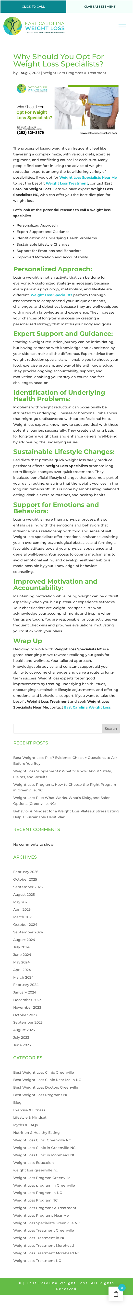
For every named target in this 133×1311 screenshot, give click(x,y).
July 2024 (21, 947)
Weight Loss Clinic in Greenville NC (44, 1148)
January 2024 (24, 992)
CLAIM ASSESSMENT (99, 6)
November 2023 (27, 1007)
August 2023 (24, 1030)
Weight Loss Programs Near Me (41, 1215)
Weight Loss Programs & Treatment (74, 73)
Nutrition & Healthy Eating (36, 1132)
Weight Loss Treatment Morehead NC (46, 1253)
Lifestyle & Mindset (30, 1117)
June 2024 (22, 954)
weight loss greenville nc (35, 1170)
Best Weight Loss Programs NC (40, 1095)
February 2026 (25, 872)
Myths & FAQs (25, 1125)
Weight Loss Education (33, 1162)
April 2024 (22, 970)
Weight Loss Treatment (67, 183)
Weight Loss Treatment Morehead (43, 1245)
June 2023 (22, 1045)
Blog (17, 1102)
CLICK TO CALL (33, 6)
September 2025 (28, 887)
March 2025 (23, 917)
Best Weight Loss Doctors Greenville (45, 1087)
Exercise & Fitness (29, 1110)
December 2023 (27, 1000)
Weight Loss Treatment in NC (39, 1238)
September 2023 (28, 1022)
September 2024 (28, 932)
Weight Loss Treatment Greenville (43, 1230)
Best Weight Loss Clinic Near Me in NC (47, 1080)
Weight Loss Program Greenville (42, 1178)
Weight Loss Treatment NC (37, 1260)
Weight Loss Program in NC (37, 1193)
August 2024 (24, 940)
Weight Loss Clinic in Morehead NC (44, 1155)
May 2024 (21, 962)
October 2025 (25, 879)
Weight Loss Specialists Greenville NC (46, 1223)
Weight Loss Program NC (35, 1200)
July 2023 (21, 1037)
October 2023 (25, 1015)
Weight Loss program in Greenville (44, 1185)
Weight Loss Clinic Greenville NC (42, 1140)
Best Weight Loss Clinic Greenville (43, 1072)
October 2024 (25, 924)
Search (111, 728)
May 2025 (21, 902)
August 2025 (24, 894)
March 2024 (23, 977)
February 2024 (25, 985)
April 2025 (22, 909)
